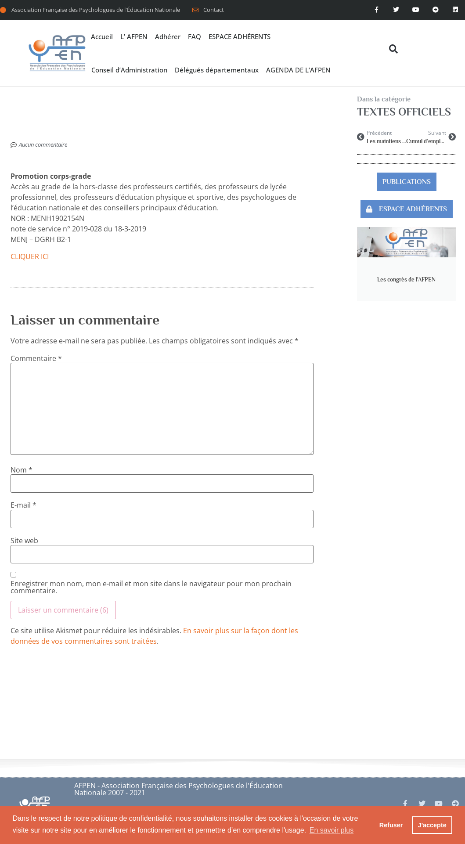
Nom (21, 469)
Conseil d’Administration (129, 69)
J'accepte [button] (432, 825)
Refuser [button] (391, 825)
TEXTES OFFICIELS (404, 111)
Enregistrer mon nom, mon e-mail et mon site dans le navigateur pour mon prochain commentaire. (151, 587)
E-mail (23, 505)
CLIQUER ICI (30, 256)
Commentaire (36, 358)
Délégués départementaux (217, 69)
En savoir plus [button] (332, 830)
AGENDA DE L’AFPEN (298, 69)
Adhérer (167, 36)
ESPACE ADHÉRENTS (239, 36)
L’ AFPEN (134, 36)
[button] (393, 49)
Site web (24, 540)
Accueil (102, 36)
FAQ (194, 36)
